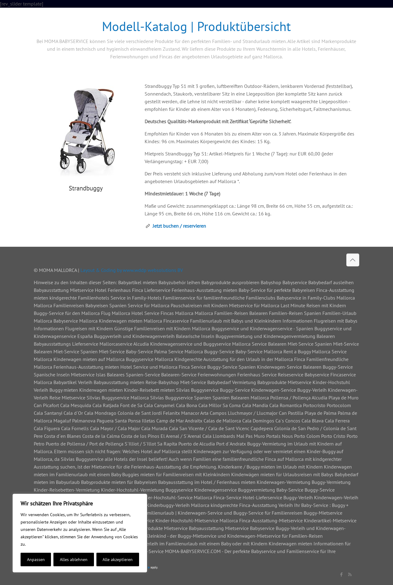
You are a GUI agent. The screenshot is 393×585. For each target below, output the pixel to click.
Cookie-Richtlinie (43, 544)
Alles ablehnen (74, 559)
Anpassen (36, 559)
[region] (79, 533)
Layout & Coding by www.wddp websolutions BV (131, 270)
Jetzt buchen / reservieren (179, 226)
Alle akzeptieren (118, 559)
